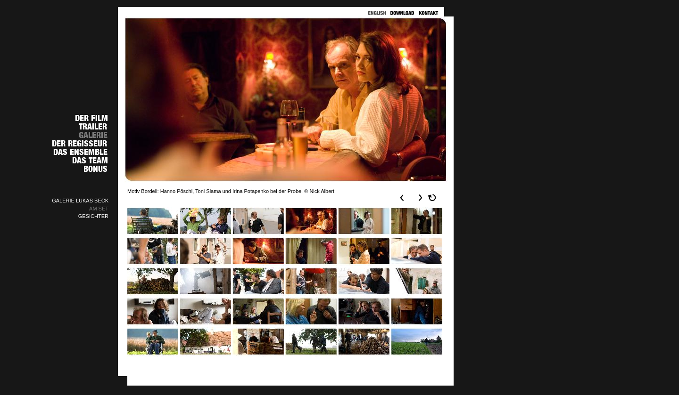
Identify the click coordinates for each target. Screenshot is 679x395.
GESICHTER (93, 216)
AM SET (98, 208)
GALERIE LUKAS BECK (80, 200)
